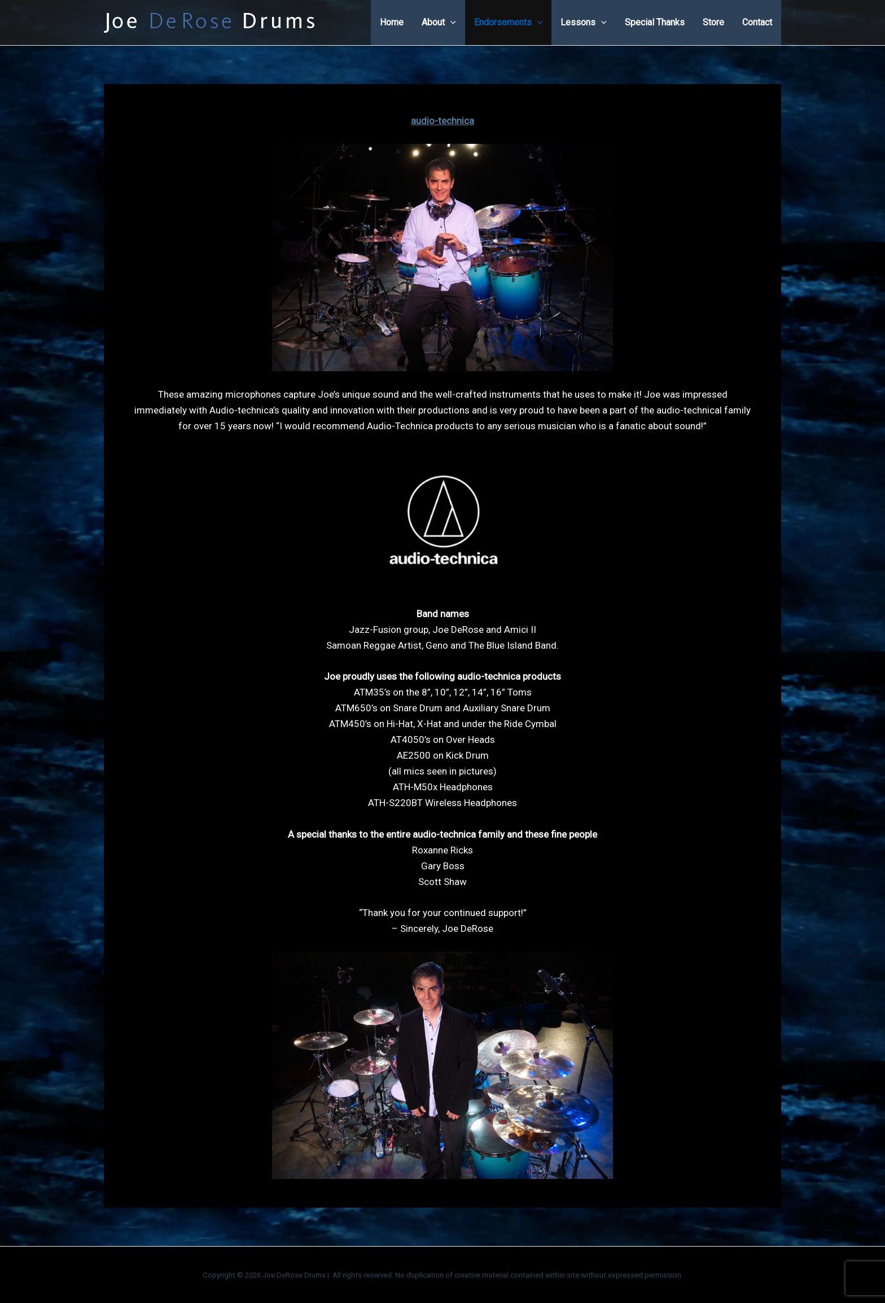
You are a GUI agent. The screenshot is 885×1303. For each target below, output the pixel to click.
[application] (450, 22)
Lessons (583, 22)
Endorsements (508, 22)
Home (392, 22)
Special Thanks (655, 22)
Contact (757, 22)
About (439, 22)
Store (713, 22)
